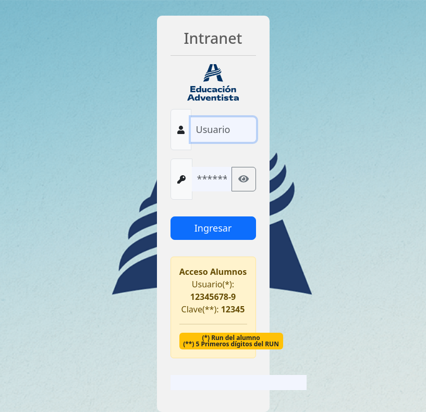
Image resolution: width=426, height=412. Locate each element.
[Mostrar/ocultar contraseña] (243, 179)
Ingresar (213, 228)
